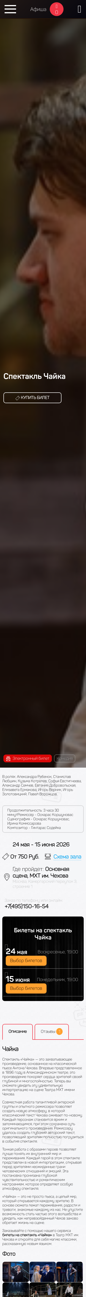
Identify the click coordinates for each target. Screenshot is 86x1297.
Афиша (38, 9)
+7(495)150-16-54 (26, 906)
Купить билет (32, 397)
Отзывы (52, 1031)
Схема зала (67, 856)
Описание (17, 1031)
